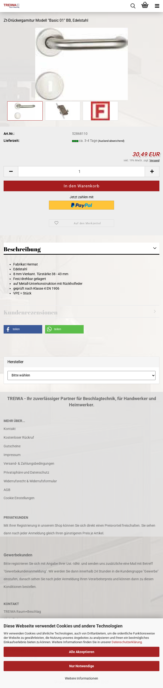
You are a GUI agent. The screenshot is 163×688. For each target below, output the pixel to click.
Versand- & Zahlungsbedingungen (29, 463)
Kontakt (10, 429)
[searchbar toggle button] (133, 6)
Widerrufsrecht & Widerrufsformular (30, 481)
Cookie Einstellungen (19, 498)
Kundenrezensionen (31, 312)
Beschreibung (22, 249)
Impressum (12, 455)
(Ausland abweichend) (111, 141)
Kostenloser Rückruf (19, 437)
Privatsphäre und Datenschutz (26, 472)
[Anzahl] (81, 171)
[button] (11, 171)
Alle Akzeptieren (81, 652)
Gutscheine (12, 446)
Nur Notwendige (81, 666)
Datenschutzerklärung (127, 642)
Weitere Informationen (81, 678)
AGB (7, 490)
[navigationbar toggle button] (157, 6)
